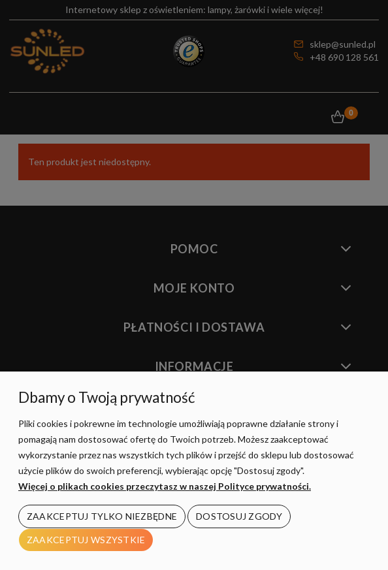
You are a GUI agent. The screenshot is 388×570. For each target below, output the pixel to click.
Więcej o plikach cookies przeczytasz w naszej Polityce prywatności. (164, 486)
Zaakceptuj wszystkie (86, 539)
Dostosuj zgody (239, 516)
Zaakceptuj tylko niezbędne (102, 516)
